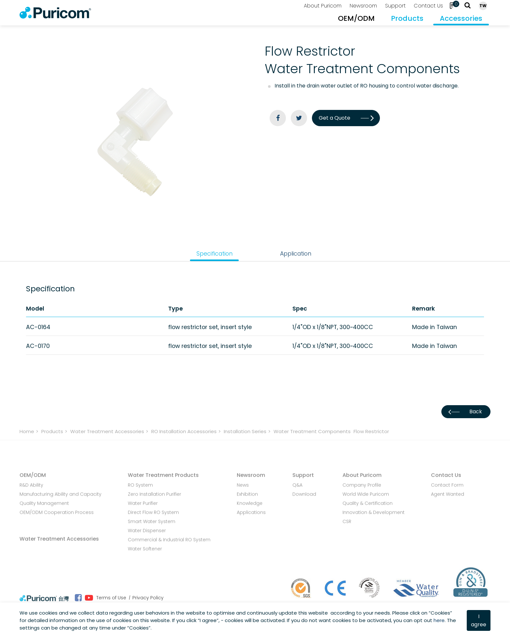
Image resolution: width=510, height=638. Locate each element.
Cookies (440, 612)
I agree (478, 620)
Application (295, 253)
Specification (214, 253)
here (439, 620)
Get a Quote (346, 118)
